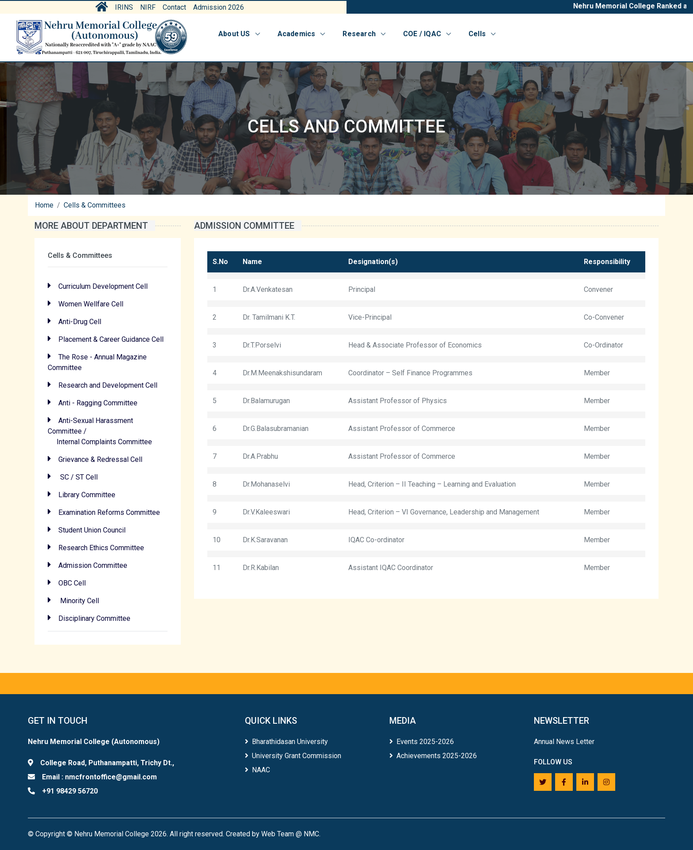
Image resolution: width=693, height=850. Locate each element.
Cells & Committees (95, 205)
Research (365, 34)
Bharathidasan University (286, 741)
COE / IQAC (428, 34)
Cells (482, 34)
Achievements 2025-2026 (433, 756)
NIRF (148, 7)
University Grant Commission (293, 756)
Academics (302, 34)
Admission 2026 (218, 7)
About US (240, 34)
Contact (174, 7)
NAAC (257, 770)
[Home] (101, 37)
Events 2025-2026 (421, 741)
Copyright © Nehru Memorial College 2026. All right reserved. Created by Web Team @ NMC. (177, 834)
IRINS (124, 7)
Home (44, 205)
